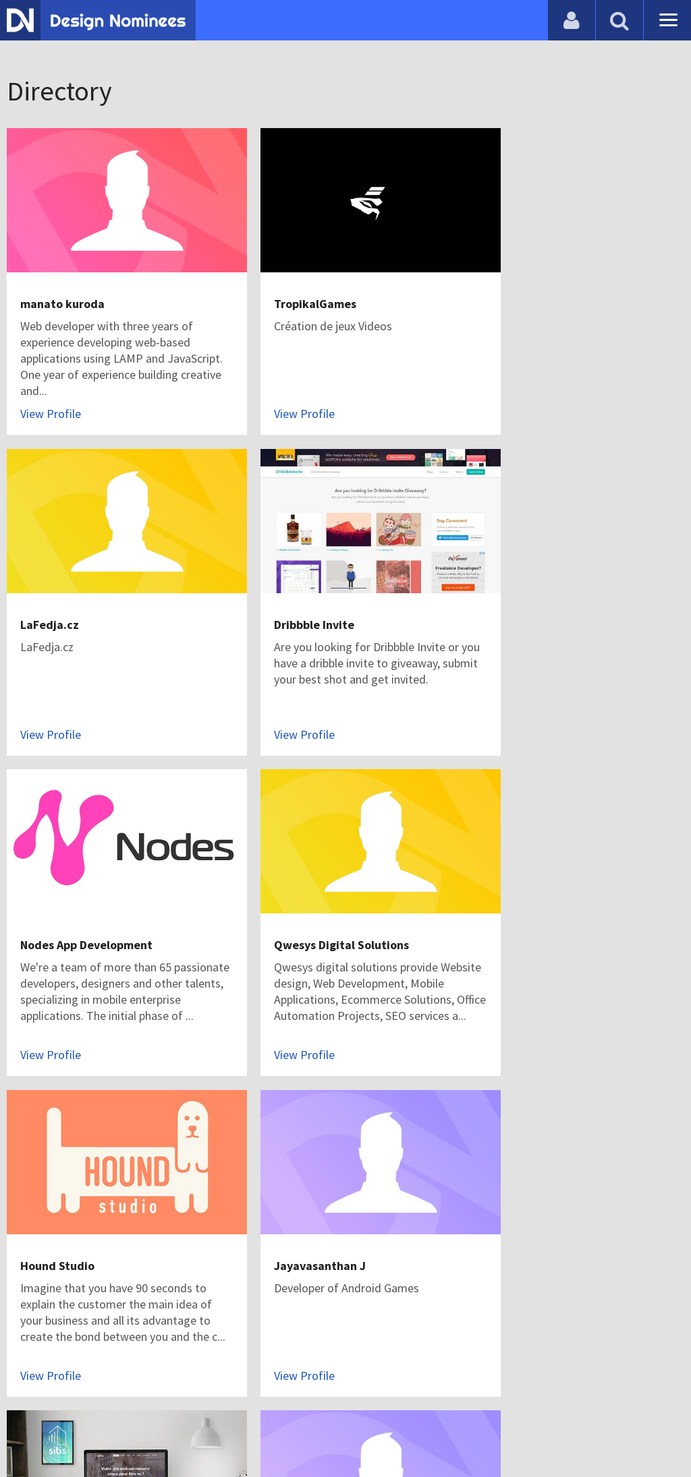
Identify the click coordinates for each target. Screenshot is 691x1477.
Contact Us (79, 1433)
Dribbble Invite (60, 593)
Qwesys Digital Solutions (543, 593)
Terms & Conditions (237, 1433)
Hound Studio (57, 897)
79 (266, 1358)
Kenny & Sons (512, 1201)
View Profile (50, 398)
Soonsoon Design (66, 1201)
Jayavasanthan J (294, 897)
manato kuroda (62, 288)
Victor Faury (509, 897)
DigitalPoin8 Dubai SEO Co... (324, 1201)
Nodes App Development (314, 593)
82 (403, 1358)
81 (358, 1358)
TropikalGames (289, 288)
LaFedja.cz (505, 288)
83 (449, 1358)
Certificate (144, 1433)
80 (312, 1358)
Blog (28, 1433)
